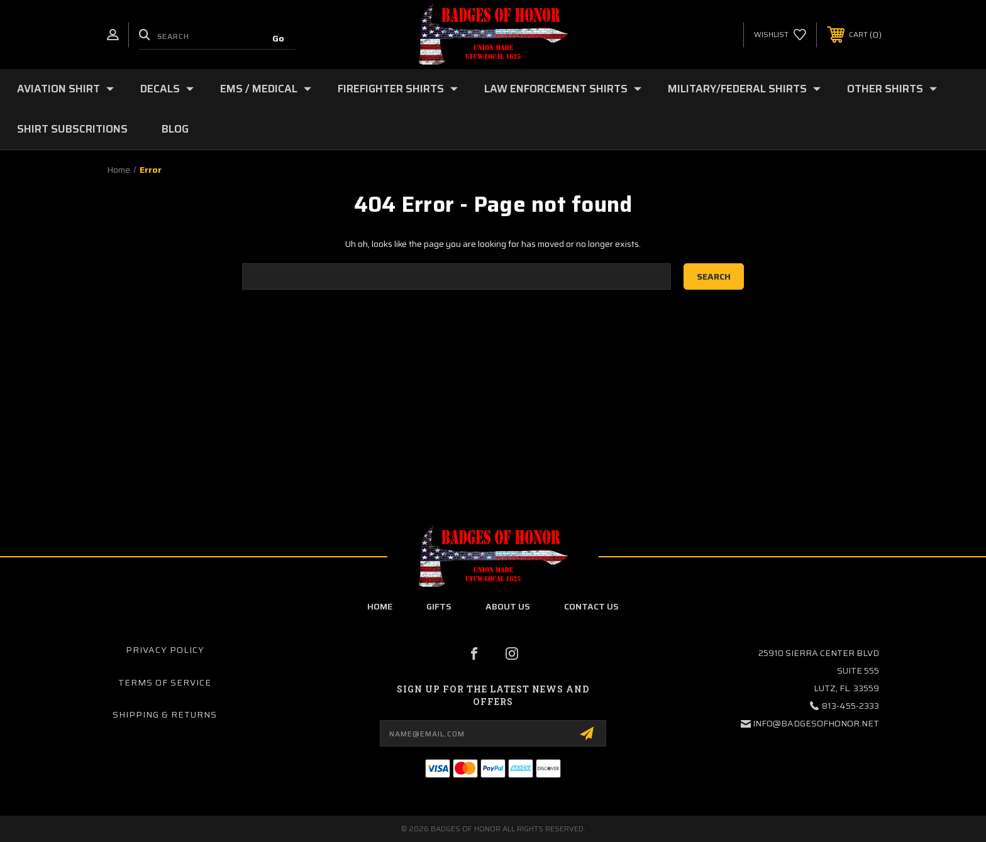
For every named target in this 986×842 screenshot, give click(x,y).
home (379, 606)
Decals (167, 88)
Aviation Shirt (65, 88)
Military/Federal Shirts (744, 88)
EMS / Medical (265, 88)
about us (507, 606)
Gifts (438, 606)
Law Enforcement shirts (562, 88)
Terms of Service (164, 682)
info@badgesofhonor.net (816, 723)
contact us (591, 606)
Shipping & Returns (165, 714)
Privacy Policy (165, 650)
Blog (175, 129)
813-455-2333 (850, 706)
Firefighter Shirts (398, 88)
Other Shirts (892, 88)
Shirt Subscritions (72, 129)
